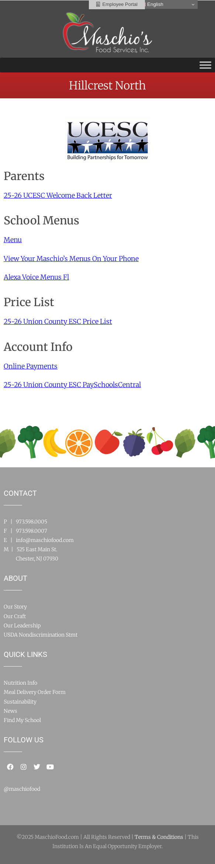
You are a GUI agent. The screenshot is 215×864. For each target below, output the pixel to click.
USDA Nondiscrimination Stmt (40, 634)
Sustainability (20, 701)
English (151, 4)
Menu (13, 240)
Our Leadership (22, 625)
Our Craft (15, 616)
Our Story (15, 606)
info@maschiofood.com (45, 540)
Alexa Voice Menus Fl (36, 277)
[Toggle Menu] (205, 64)
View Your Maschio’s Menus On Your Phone (71, 258)
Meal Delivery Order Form (35, 692)
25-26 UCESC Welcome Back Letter (58, 195)
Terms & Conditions (159, 837)
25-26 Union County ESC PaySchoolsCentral (72, 384)
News (10, 711)
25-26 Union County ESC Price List (58, 321)
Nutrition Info (20, 683)
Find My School (22, 720)
